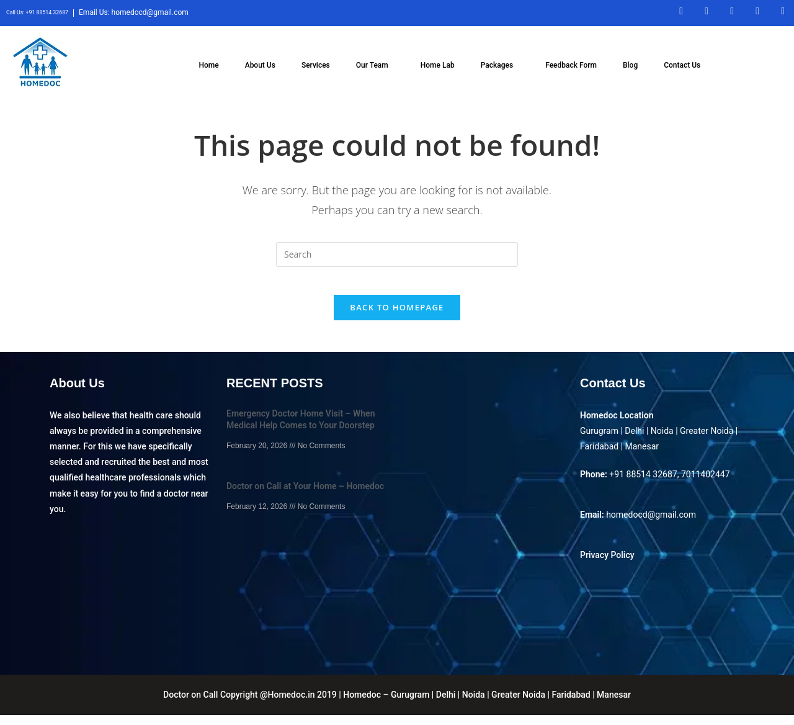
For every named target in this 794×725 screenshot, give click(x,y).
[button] (375, 65)
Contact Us (682, 65)
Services (315, 65)
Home (208, 65)
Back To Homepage (397, 317)
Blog (630, 65)
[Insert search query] (397, 254)
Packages (497, 65)
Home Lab (438, 65)
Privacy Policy (607, 565)
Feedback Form (571, 65)
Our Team (372, 65)
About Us (260, 65)
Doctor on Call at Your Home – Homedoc (305, 497)
